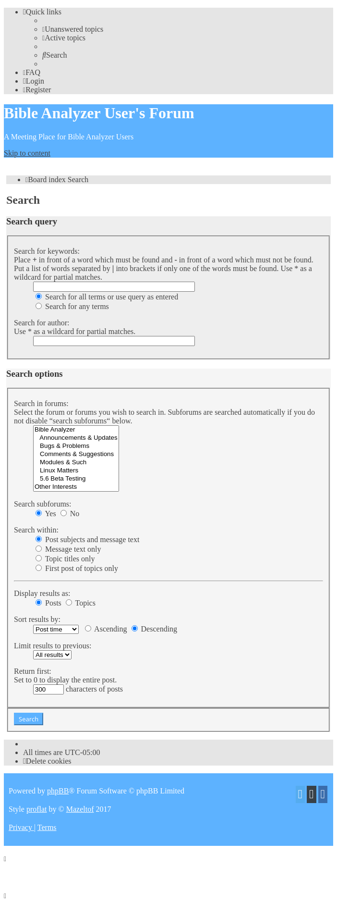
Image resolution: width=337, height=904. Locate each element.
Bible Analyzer (76, 430)
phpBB (58, 791)
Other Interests (76, 487)
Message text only (68, 549)
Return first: (32, 671)
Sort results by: (37, 619)
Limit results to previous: (52, 646)
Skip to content (27, 153)
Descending (155, 629)
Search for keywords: (47, 251)
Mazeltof (80, 809)
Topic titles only (65, 559)
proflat (36, 809)
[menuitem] (72, 29)
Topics (81, 603)
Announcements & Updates (76, 438)
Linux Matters (76, 471)
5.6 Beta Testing (76, 479)
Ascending (106, 629)
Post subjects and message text (87, 539)
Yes (46, 513)
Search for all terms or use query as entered (107, 297)
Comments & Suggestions (76, 454)
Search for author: (42, 323)
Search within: (36, 530)
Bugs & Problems (76, 446)
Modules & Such (76, 462)
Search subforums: (43, 504)
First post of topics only (77, 568)
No (70, 513)
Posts (48, 603)
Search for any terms (72, 306)
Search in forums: (41, 403)
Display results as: (42, 593)
